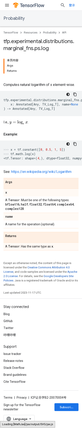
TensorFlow (10, 32)
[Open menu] (7, 5)
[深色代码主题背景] (68, 94)
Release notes (13, 361)
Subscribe (67, 408)
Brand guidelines (14, 375)
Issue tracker (12, 354)
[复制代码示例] (75, 94)
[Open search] (62, 5)
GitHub (8, 321)
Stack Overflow (13, 368)
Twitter (8, 328)
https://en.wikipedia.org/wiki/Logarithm (41, 172)
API (64, 32)
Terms (7, 398)
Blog (6, 314)
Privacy (22, 398)
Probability (14, 18)
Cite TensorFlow (14, 382)
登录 (72, 5)
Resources (30, 32)
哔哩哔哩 (9, 335)
